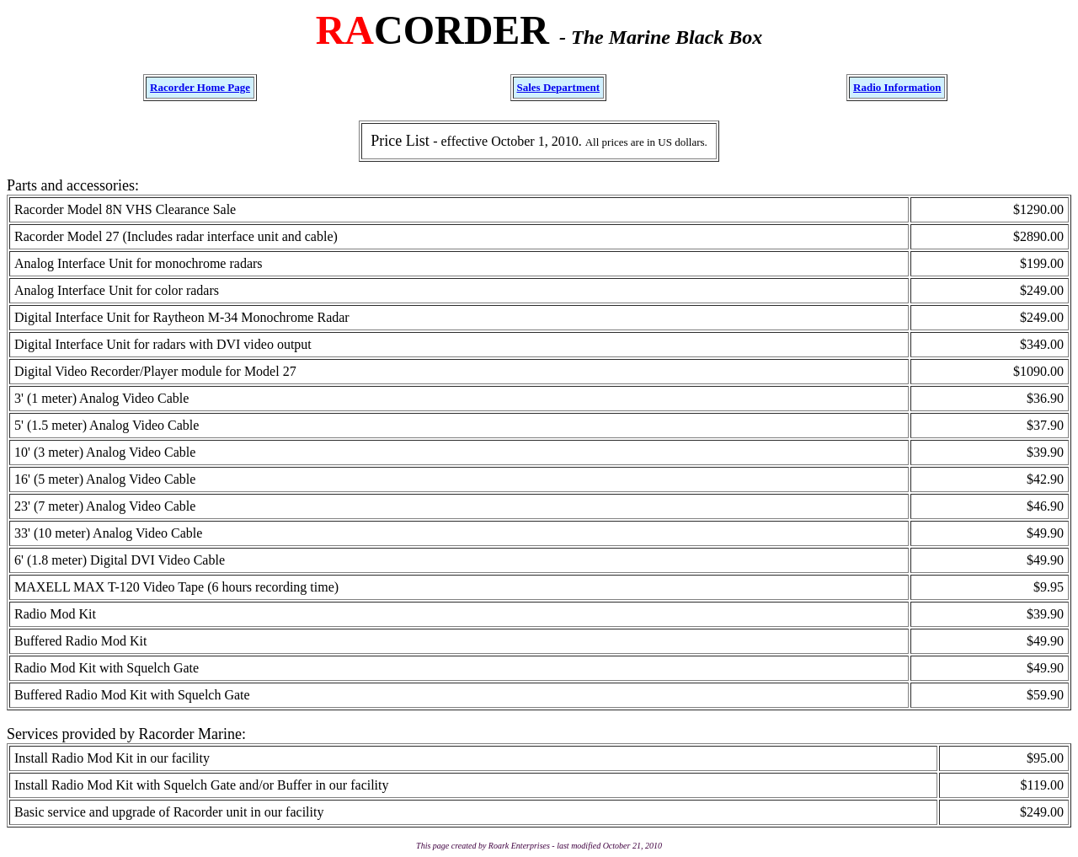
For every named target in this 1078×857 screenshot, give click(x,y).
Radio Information (897, 87)
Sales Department (558, 87)
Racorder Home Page (200, 87)
